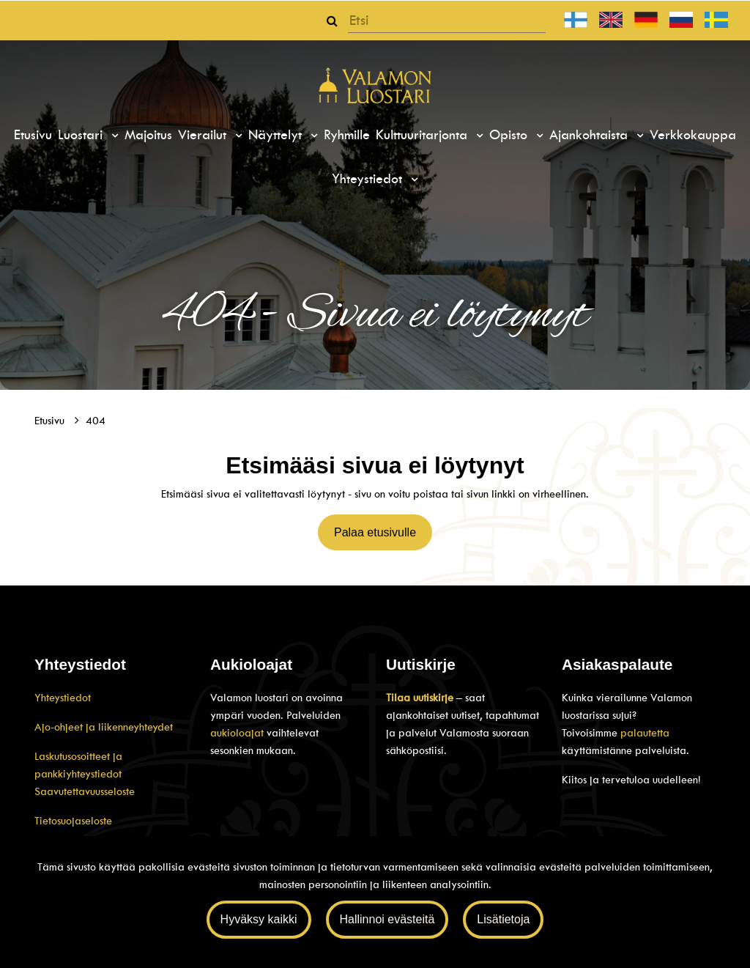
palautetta (644, 732)
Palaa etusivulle (375, 532)
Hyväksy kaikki (258, 919)
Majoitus (148, 135)
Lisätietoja (503, 919)
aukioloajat (238, 732)
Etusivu (33, 135)
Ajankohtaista (590, 135)
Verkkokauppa (693, 135)
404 (95, 420)
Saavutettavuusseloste (84, 791)
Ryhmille (347, 135)
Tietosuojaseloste (73, 820)
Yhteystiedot (369, 179)
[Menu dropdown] (113, 135)
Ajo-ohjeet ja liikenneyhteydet (103, 727)
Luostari (82, 135)
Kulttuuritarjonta (424, 135)
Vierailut (204, 135)
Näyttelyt (277, 135)
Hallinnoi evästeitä (387, 919)
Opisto (510, 135)
